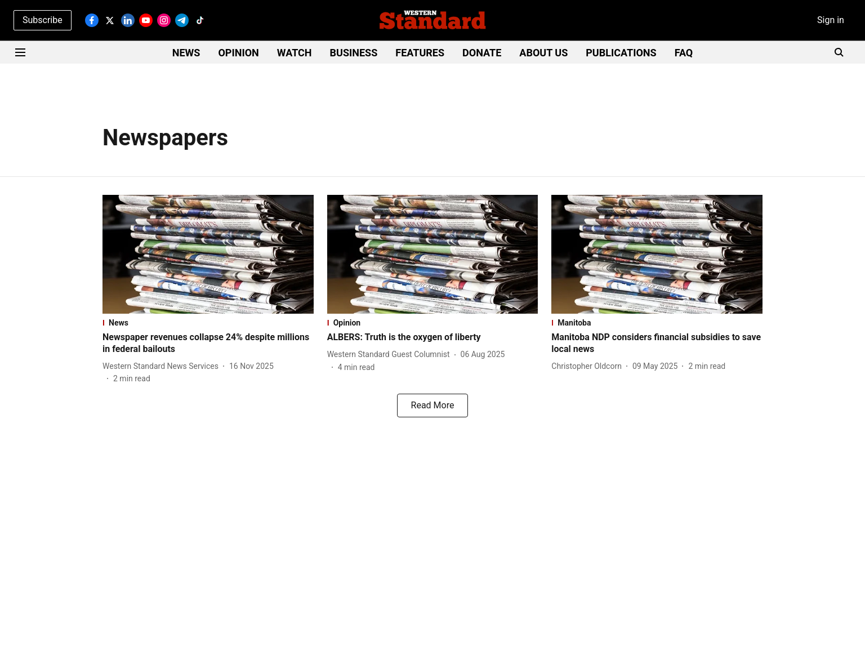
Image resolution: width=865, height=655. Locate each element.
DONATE (481, 53)
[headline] (208, 343)
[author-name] (162, 366)
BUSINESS (354, 53)
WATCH (294, 53)
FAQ (684, 53)
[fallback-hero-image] (208, 254)
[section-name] (208, 322)
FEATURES (419, 53)
